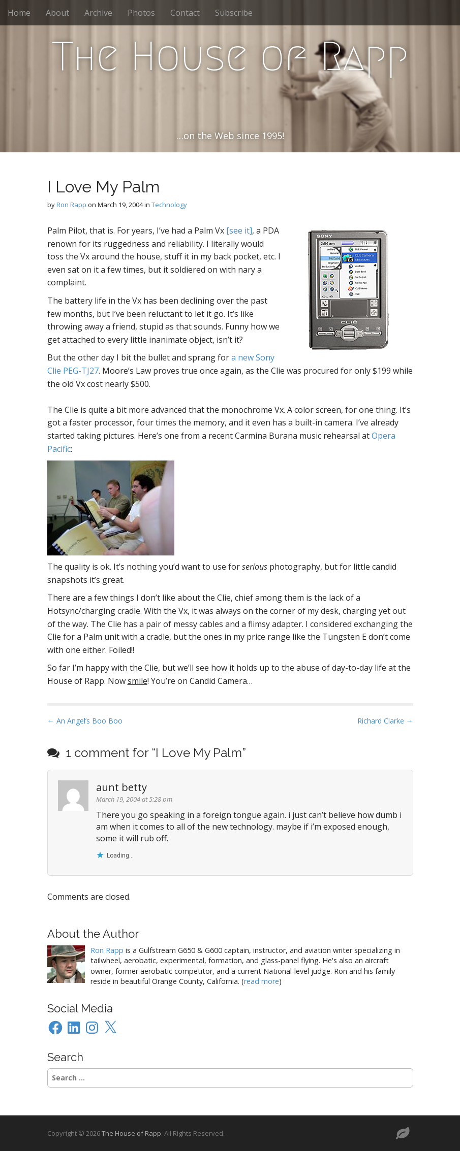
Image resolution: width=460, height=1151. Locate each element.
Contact (185, 12)
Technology (169, 204)
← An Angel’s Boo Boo (84, 721)
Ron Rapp (71, 204)
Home (19, 12)
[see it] (239, 230)
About (57, 12)
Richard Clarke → (385, 721)
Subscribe (234, 12)
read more (261, 981)
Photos (141, 12)
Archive (98, 12)
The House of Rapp (230, 56)
